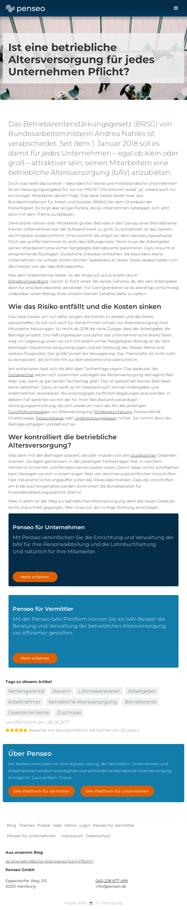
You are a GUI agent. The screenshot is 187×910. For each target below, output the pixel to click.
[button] (176, 8)
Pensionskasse (50, 418)
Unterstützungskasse (95, 418)
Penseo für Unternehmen (31, 835)
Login (84, 825)
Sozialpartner (21, 374)
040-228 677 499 (112, 880)
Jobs (57, 825)
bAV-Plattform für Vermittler (41, 791)
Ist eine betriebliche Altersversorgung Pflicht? (50, 861)
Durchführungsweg (27, 411)
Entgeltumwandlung (28, 281)
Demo (70, 825)
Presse (43, 825)
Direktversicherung (113, 411)
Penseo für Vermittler (114, 825)
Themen (27, 825)
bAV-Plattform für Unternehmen (117, 791)
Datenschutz (98, 835)
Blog (11, 825)
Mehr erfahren (35, 576)
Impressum (72, 835)
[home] (24, 8)
